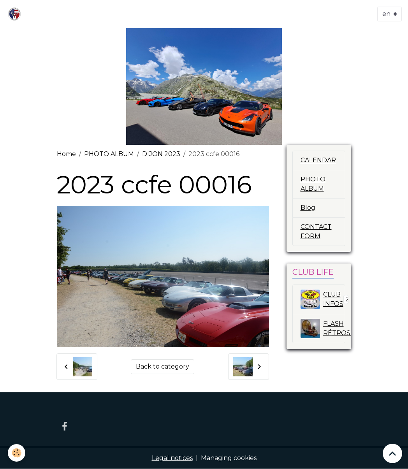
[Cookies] (16, 453)
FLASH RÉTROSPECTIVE (323, 328)
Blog (308, 207)
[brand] (16, 14)
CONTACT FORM (316, 231)
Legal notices (172, 458)
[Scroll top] (392, 453)
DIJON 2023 (161, 154)
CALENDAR (318, 160)
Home (66, 154)
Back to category (162, 366)
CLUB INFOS (323, 299)
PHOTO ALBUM (109, 154)
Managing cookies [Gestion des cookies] (229, 458)
